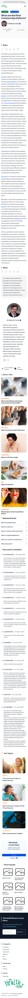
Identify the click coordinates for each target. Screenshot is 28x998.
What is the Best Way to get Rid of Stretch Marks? (19, 908)
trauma (3, 206)
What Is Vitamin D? (7, 484)
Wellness (4, 427)
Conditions (5, 455)
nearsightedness (12, 81)
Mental (5, 775)
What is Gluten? (18, 892)
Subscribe (14, 855)
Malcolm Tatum (14, 23)
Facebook (5, 976)
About (4, 966)
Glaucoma (4, 176)
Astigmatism (5, 151)
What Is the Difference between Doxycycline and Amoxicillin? (11, 402)
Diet (2, 482)
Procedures (6, 949)
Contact (5, 969)
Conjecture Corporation (16, 993)
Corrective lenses (9, 103)
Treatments (5, 398)
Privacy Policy (4, 995)
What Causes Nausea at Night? (13, 833)
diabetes (18, 218)
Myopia (3, 77)
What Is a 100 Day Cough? (9, 457)
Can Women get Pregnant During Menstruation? (7, 908)
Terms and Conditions (13, 995)
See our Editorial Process (7, 368)
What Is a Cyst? (7, 878)
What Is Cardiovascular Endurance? (13, 430)
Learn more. (23, 2)
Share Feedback (18, 368)
